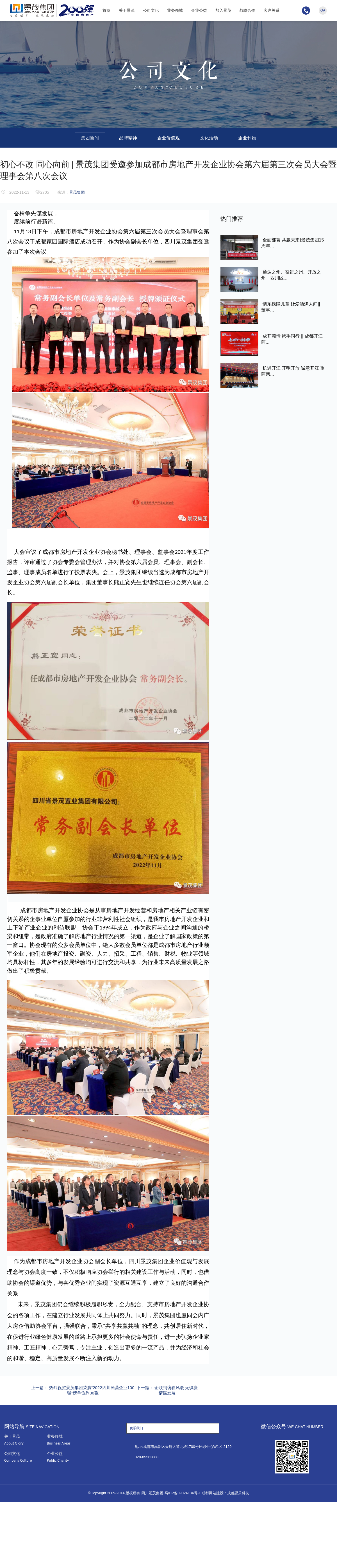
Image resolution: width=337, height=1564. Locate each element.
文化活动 (209, 138)
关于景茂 (127, 10)
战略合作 (247, 10)
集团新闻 (90, 138)
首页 (106, 10)
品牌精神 (128, 138)
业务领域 (175, 10)
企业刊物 (247, 138)
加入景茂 (223, 10)
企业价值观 (168, 138)
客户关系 (271, 10)
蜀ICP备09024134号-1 (182, 1493)
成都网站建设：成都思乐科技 (225, 1493)
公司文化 (151, 10)
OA (322, 10)
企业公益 (199, 10)
